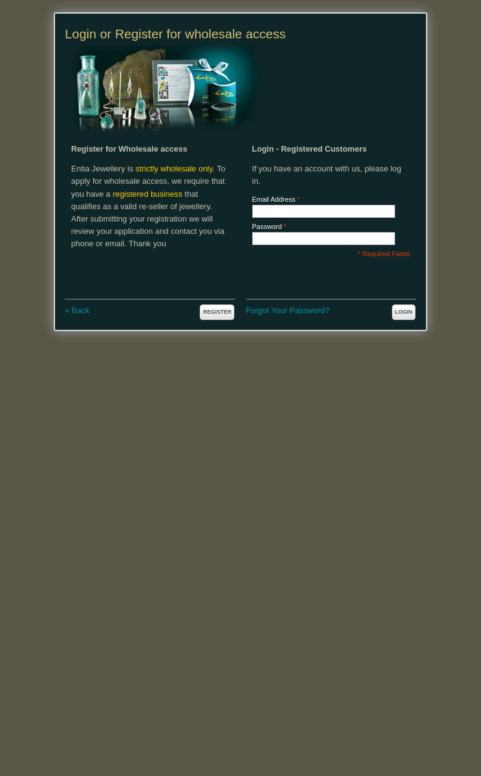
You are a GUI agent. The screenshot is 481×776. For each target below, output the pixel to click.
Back (77, 310)
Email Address (274, 199)
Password (267, 227)
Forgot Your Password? (288, 310)
